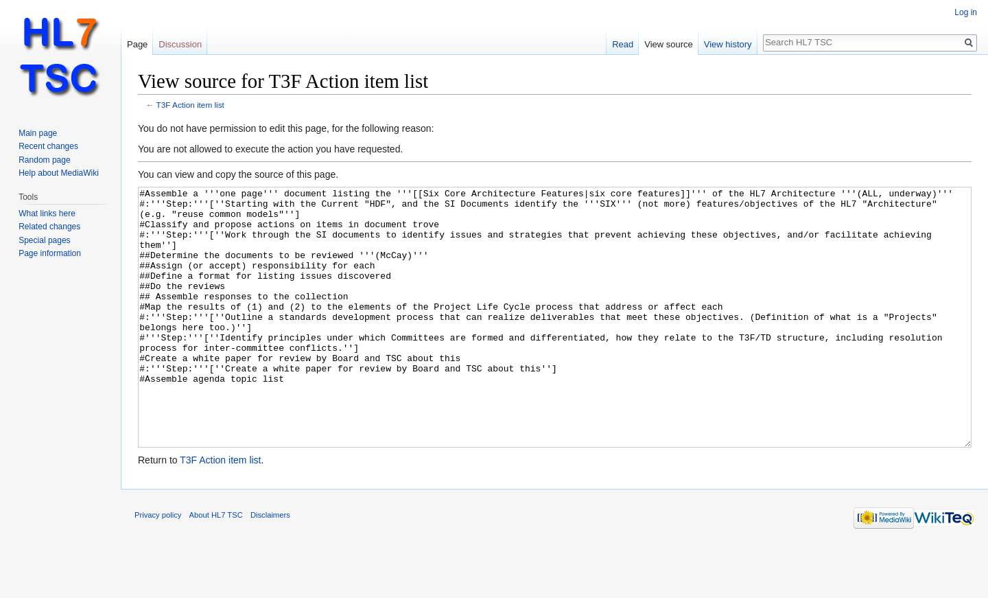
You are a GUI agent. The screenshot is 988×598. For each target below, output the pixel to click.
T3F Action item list (190, 104)
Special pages (44, 240)
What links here (47, 213)
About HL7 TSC (216, 566)
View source (668, 44)
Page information (50, 253)
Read (622, 44)
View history (728, 44)
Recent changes (48, 146)
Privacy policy (157, 566)
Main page (38, 133)
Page (137, 44)
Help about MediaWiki (59, 173)
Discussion (180, 44)
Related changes (49, 226)
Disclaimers (270, 566)
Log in (965, 12)
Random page (44, 160)
